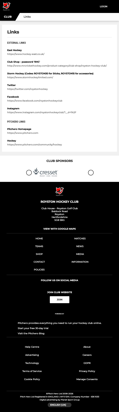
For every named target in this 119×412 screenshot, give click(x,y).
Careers (87, 355)
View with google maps (59, 229)
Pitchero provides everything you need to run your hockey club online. (59, 323)
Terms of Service (32, 371)
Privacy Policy (87, 371)
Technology (32, 363)
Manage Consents (87, 379)
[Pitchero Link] (59, 318)
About (87, 346)
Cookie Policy (32, 379)
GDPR (87, 363)
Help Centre (32, 346)
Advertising (32, 355)
